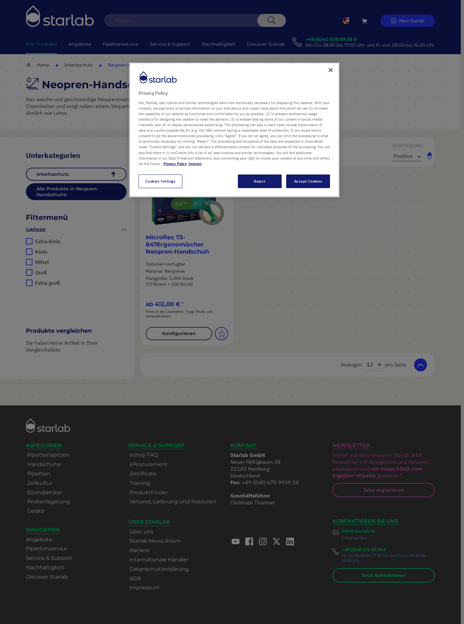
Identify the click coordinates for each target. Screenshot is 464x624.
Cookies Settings (160, 181)
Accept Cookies (308, 181)
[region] (234, 129)
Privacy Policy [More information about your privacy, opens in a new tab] (175, 163)
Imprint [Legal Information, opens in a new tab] (195, 163)
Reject (259, 181)
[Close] (331, 70)
